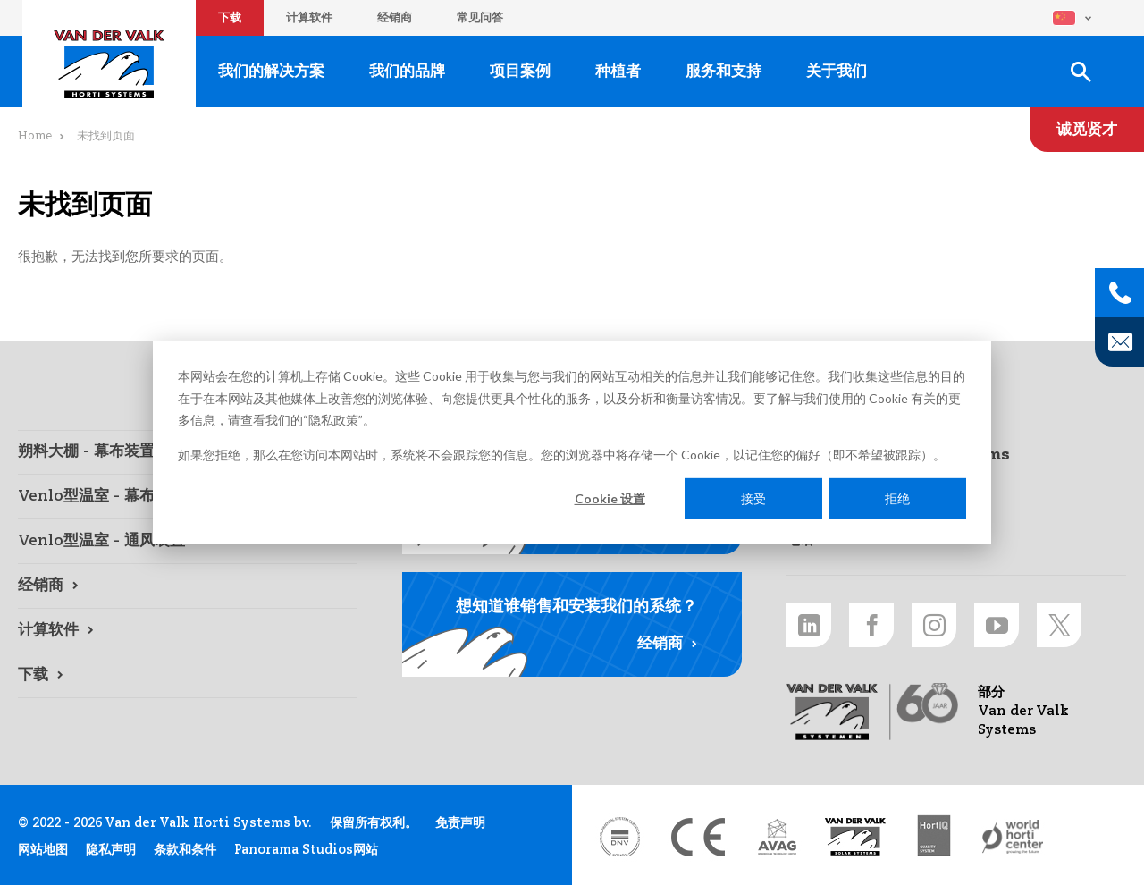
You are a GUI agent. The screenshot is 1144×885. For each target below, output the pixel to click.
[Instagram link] (934, 625)
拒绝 (897, 498)
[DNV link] (619, 837)
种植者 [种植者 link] (618, 72)
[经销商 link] (188, 586)
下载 (229, 18)
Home (35, 136)
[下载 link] (188, 675)
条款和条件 (185, 850)
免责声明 (460, 823)
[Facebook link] (871, 625)
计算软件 (309, 18)
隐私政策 (333, 419)
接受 (753, 498)
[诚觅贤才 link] (1087, 129)
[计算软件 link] (188, 631)
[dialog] (572, 442)
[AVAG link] (776, 837)
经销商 (394, 18)
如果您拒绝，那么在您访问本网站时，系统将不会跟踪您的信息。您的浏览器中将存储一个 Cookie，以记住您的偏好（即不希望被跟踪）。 (562, 453)
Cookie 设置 (610, 498)
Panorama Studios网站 (306, 850)
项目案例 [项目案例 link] (520, 72)
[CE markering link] (698, 837)
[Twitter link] (1059, 625)
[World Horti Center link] (1012, 837)
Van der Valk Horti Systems (109, 64)
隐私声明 (111, 850)
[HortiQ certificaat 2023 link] (934, 837)
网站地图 (43, 850)
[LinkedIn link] (808, 625)
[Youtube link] (996, 625)
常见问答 (480, 18)
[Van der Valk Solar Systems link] (855, 837)
